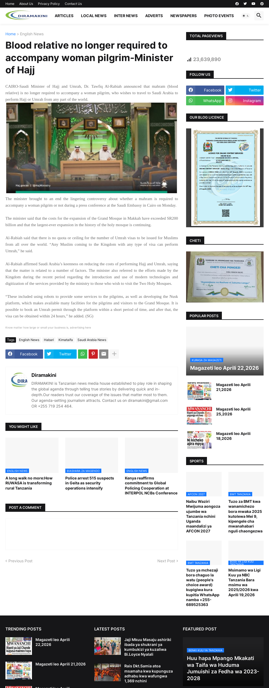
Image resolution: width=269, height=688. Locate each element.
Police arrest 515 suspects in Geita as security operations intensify (89, 483)
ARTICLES (64, 15)
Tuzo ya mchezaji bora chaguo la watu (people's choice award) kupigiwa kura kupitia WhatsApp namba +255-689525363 (202, 587)
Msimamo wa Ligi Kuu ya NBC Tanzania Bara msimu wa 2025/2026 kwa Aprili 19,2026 (244, 582)
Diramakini (43, 375)
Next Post (166, 560)
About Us (26, 4)
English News (32, 34)
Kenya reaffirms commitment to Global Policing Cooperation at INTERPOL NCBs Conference (151, 485)
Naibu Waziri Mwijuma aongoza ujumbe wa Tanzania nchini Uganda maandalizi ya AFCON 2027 (203, 516)
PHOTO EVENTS (219, 15)
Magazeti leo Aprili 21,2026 (233, 387)
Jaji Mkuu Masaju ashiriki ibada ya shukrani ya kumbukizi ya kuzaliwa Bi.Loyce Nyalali (147, 647)
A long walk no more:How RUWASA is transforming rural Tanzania (29, 483)
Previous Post (20, 560)
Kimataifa (66, 340)
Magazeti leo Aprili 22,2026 (52, 642)
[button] (245, 15)
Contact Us (73, 4)
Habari (49, 340)
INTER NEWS (126, 15)
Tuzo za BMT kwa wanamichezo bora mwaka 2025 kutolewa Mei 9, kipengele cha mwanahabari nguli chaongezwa (245, 516)
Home (9, 4)
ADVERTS (154, 15)
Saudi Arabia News (91, 340)
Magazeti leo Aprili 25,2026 (233, 411)
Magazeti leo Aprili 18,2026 (233, 436)
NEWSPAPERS (183, 15)
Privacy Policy (49, 4)
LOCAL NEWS (93, 15)
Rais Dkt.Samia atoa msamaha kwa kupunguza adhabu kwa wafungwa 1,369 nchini (148, 673)
